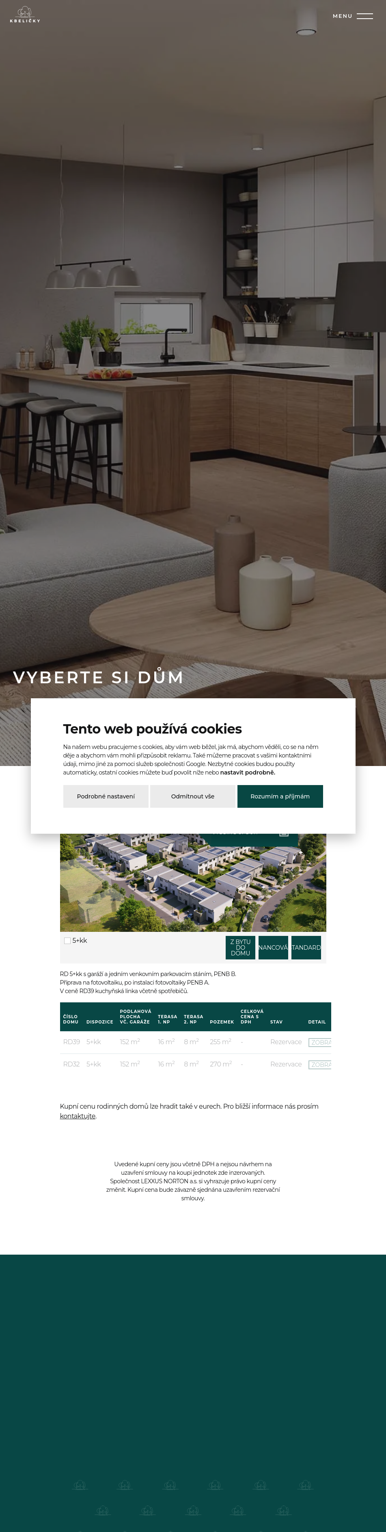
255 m (220, 1042)
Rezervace (286, 1042)
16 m (166, 1042)
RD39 (71, 1042)
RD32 (71, 1064)
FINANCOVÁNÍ (273, 947)
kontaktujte (77, 1116)
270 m (221, 1064)
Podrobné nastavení (106, 796)
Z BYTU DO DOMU (240, 947)
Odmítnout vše (193, 796)
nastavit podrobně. (247, 772)
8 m (191, 1042)
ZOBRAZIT (326, 1042)
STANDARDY (306, 947)
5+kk (75, 940)
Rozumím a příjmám (280, 796)
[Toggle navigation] (363, 16)
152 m (130, 1042)
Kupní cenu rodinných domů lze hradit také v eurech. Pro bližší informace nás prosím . (189, 1111)
